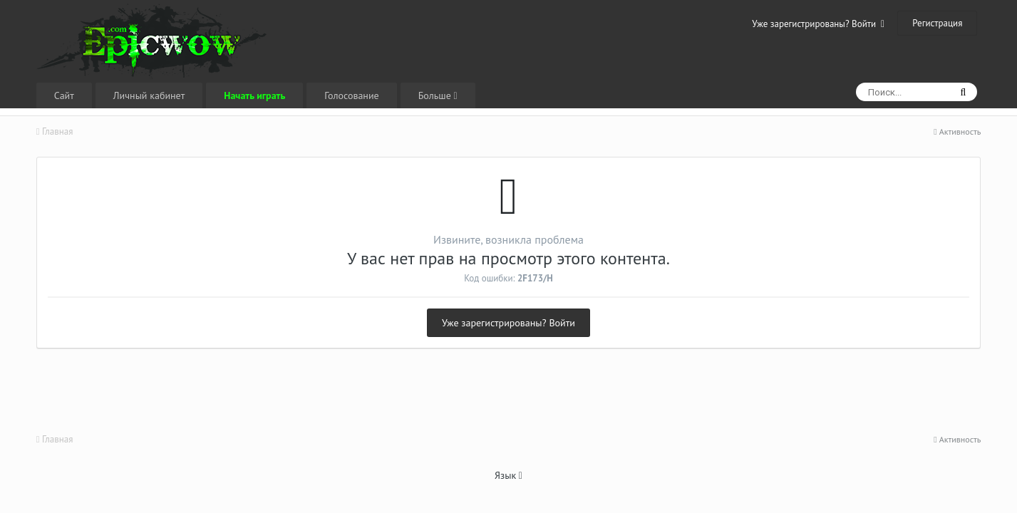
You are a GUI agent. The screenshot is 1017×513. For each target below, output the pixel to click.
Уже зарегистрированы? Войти (818, 24)
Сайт (64, 95)
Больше (438, 95)
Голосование (351, 95)
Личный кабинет (149, 95)
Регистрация (937, 23)
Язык (508, 475)
